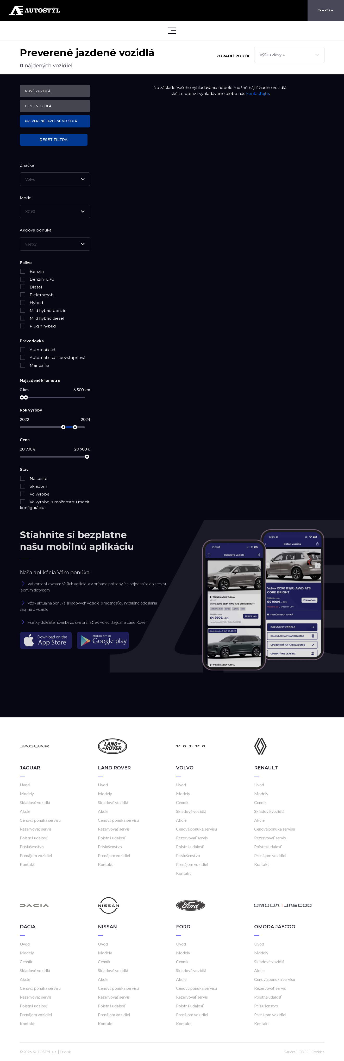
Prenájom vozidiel (36, 855)
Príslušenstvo (32, 846)
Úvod (25, 784)
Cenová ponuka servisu (40, 820)
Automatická (37, 349)
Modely (27, 793)
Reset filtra (53, 139)
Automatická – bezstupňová (52, 357)
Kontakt (27, 864)
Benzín (32, 271)
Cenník (182, 802)
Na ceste (33, 478)
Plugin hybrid (38, 326)
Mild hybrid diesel (42, 318)
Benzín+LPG (37, 279)
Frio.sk (65, 1052)
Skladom (33, 486)
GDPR (303, 1052)
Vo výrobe (34, 494)
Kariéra (290, 1052)
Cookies (317, 1052)
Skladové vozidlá (35, 802)
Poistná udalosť (33, 837)
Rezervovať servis (36, 828)
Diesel (31, 287)
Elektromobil (37, 294)
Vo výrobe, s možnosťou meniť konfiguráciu (55, 504)
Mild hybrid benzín (43, 310)
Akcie (25, 811)
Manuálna (34, 365)
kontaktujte (257, 93)
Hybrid (31, 302)
